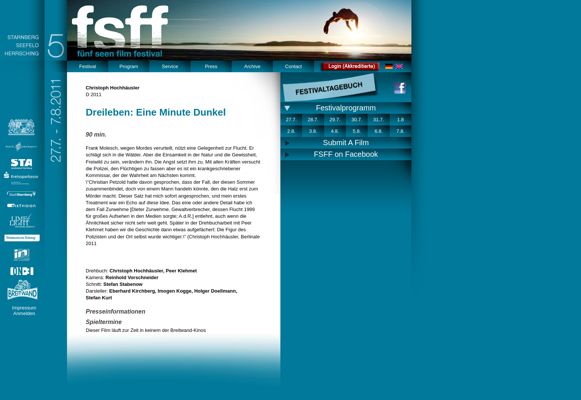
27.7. (291, 119)
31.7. (378, 119)
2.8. (291, 131)
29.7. (334, 119)
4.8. (335, 131)
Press (211, 66)
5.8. (357, 131)
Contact (293, 66)
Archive (252, 66)
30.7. (357, 119)
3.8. (313, 131)
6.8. (379, 131)
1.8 (400, 119)
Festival (87, 66)
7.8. (400, 131)
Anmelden (24, 313)
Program (128, 66)
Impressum (24, 308)
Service (170, 66)
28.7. (313, 119)
